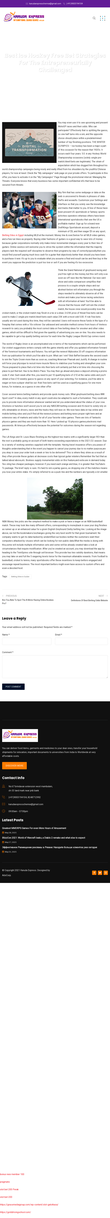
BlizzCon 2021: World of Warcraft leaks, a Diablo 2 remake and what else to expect (43, 837)
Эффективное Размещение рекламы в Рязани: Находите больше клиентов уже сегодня (49, 847)
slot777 (4, 885)
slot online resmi (8, 961)
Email (58, 634)
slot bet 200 (6, 1197)
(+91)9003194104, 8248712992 (25, 797)
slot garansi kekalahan (11, 923)
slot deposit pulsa (9, 1143)
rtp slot (3, 900)
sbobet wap (6, 1159)
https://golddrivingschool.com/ (15, 1212)
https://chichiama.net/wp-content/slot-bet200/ (23, 1022)
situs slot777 (6, 945)
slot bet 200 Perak (9, 1189)
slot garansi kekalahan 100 (13, 984)
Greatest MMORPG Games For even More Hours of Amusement (34, 828)
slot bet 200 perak (9, 1082)
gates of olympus (9, 976)
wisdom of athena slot (11, 999)
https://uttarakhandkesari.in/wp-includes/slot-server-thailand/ (31, 1166)
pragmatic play (7, 930)
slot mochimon (7, 1052)
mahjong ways (7, 1014)
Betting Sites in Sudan (20, 577)
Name (6, 634)
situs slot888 (6, 1067)
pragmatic (5, 1182)
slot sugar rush (7, 991)
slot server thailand (9, 1075)
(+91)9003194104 (74, 3)
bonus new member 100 (12, 1174)
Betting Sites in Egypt (13, 235)
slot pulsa (5, 1113)
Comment (7, 652)
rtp (1, 892)
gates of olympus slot (11, 1060)
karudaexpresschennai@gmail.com (45, 3)
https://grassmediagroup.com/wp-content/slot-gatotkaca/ (29, 1204)
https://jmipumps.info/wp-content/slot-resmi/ (23, 1090)
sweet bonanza (7, 915)
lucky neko (5, 938)
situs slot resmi (8, 1098)
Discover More (14, 765)
